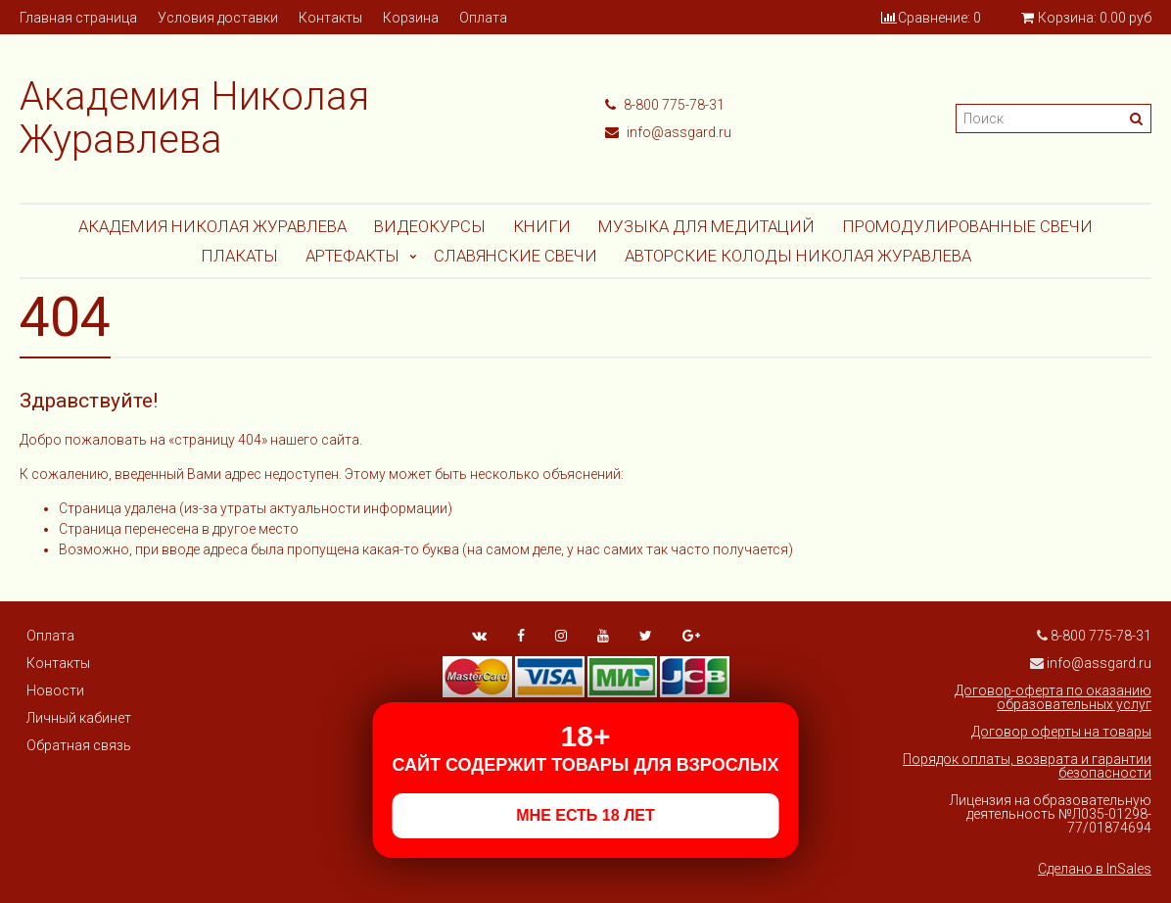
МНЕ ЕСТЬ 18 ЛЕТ (585, 815)
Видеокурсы (430, 226)
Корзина (411, 17)
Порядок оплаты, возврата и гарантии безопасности (1027, 766)
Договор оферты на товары (1061, 731)
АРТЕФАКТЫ (352, 255)
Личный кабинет (78, 718)
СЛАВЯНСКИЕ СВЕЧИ (515, 255)
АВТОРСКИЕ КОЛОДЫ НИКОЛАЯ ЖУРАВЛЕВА (798, 255)
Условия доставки (218, 17)
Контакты (330, 17)
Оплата (483, 17)
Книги (542, 226)
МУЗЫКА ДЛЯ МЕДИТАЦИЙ (706, 226)
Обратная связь (78, 745)
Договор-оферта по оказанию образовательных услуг (1053, 697)
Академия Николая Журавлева (212, 226)
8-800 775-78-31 (665, 105)
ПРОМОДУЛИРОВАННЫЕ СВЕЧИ (967, 226)
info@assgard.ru (668, 132)
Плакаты (239, 255)
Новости (55, 690)
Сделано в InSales (1094, 869)
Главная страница (78, 17)
